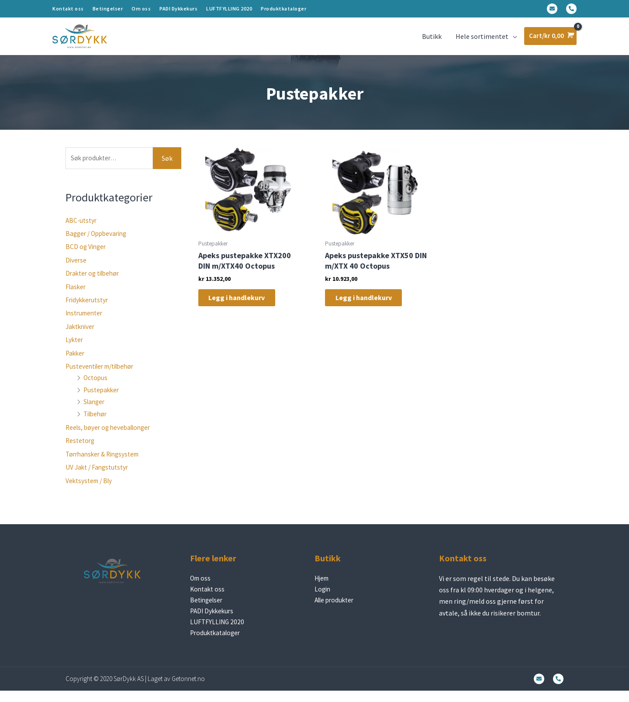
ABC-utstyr (82, 227)
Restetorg (81, 448)
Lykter (75, 347)
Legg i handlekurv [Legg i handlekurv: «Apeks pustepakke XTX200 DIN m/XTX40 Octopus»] (244, 305)
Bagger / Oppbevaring (98, 241)
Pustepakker (102, 397)
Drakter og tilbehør (95, 281)
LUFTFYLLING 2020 (229, 8)
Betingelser (108, 8)
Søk (167, 165)
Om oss (141, 8)
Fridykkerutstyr (88, 307)
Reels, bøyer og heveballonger (111, 435)
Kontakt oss (68, 8)
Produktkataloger (283, 8)
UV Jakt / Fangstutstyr (99, 474)
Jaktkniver (81, 334)
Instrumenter (86, 320)
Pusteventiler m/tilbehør (104, 374)
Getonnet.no (188, 690)
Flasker (76, 294)
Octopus (96, 385)
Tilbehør (96, 421)
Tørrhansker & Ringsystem (105, 461)
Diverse (76, 267)
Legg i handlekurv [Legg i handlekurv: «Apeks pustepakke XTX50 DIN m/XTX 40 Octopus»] (371, 305)
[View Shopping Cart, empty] (549, 39)
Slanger (95, 409)
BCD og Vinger (87, 254)
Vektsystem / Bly (91, 488)
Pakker (76, 360)
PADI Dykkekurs (178, 8)
